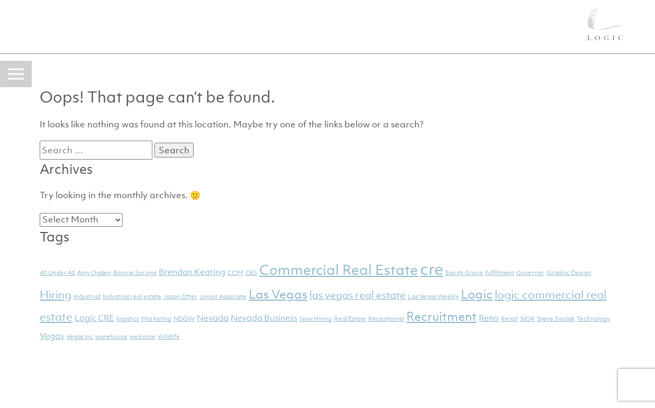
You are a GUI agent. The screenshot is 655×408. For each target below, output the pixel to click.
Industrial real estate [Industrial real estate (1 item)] (132, 296)
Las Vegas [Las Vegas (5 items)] (278, 294)
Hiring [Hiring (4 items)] (55, 295)
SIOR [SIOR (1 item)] (527, 318)
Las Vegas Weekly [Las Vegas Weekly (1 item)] (433, 296)
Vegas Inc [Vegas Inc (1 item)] (79, 336)
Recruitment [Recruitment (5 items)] (441, 316)
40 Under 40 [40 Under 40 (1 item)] (57, 272)
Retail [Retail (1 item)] (509, 318)
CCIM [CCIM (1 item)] (235, 272)
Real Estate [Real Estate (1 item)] (350, 318)
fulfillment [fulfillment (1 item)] (499, 272)
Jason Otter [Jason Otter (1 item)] (180, 296)
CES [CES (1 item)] (251, 272)
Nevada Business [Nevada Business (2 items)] (264, 317)
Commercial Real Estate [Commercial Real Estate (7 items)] (338, 270)
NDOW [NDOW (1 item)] (184, 318)
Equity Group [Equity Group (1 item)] (464, 272)
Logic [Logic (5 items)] (477, 294)
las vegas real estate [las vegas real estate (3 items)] (358, 295)
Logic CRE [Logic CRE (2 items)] (94, 317)
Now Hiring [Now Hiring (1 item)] (315, 318)
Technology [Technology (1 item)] (593, 318)
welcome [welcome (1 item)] (143, 336)
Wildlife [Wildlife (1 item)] (169, 336)
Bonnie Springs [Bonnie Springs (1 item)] (135, 272)
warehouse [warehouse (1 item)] (111, 336)
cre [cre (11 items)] (431, 269)
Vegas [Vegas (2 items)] (52, 335)
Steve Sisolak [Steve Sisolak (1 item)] (556, 318)
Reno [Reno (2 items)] (489, 317)
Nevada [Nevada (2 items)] (213, 317)
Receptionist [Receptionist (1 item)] (386, 318)
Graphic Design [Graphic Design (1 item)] (569, 272)
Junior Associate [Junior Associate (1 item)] (223, 296)
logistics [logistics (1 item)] (127, 318)
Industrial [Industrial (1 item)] (87, 296)
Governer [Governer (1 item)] (530, 272)
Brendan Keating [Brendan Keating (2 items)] (192, 271)
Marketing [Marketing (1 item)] (156, 318)
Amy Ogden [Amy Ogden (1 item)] (94, 272)
